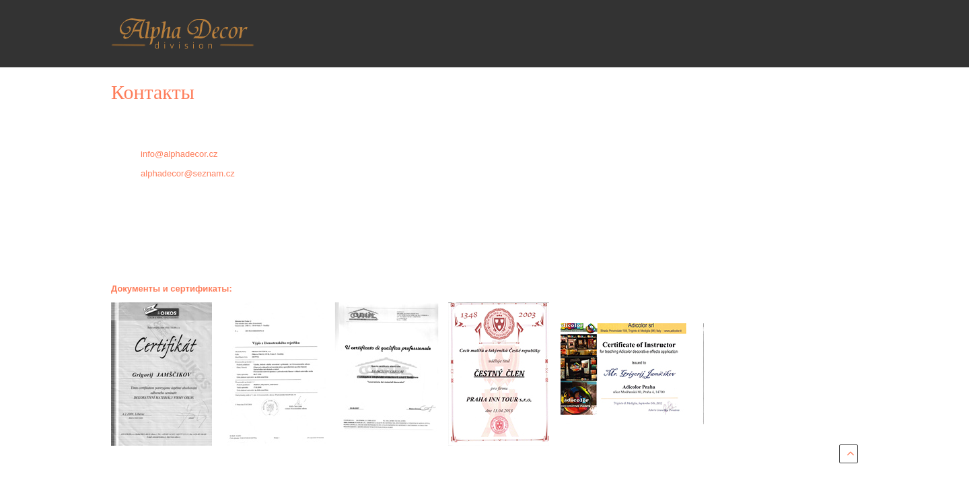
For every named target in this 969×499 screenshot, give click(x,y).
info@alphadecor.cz (179, 154)
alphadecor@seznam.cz (188, 173)
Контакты (152, 92)
